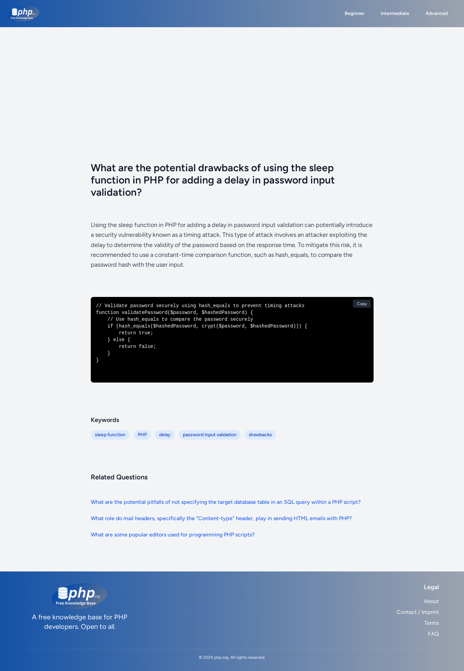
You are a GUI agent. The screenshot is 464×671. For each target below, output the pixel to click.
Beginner (354, 13)
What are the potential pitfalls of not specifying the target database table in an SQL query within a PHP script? (226, 502)
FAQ (433, 634)
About (431, 601)
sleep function (110, 435)
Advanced (437, 13)
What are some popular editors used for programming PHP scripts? (173, 534)
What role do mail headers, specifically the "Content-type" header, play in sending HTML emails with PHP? (221, 518)
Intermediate (395, 13)
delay (165, 435)
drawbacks (260, 435)
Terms (431, 623)
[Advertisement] (232, 78)
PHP (142, 435)
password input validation (210, 435)
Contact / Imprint (418, 612)
